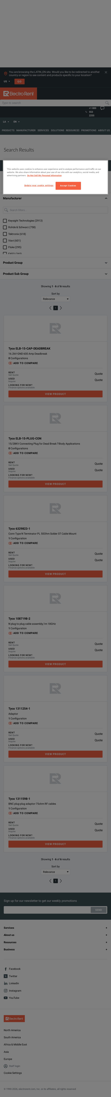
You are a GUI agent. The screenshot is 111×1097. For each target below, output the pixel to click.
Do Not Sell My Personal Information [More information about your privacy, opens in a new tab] (44, 175)
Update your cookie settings (38, 185)
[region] (55, 177)
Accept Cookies (68, 185)
